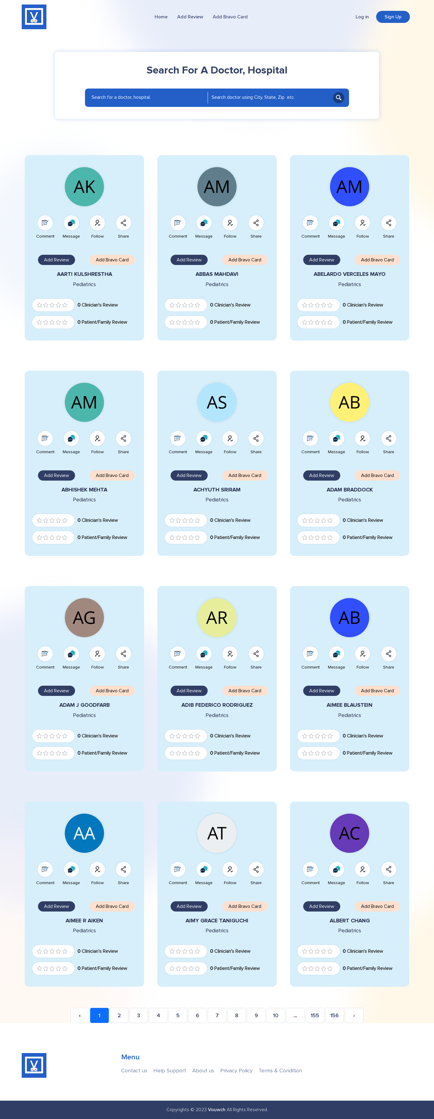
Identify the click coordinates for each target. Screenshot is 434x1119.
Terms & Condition (280, 1071)
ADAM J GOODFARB (84, 705)
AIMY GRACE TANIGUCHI (217, 921)
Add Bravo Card (230, 17)
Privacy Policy (236, 1071)
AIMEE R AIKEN (84, 921)
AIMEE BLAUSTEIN (350, 705)
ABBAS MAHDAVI (217, 274)
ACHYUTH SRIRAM (217, 490)
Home (161, 17)
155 (315, 1015)
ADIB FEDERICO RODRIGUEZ (217, 705)
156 (334, 1015)
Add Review (190, 17)
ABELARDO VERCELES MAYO (349, 274)
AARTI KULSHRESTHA (84, 274)
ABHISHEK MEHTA (84, 490)
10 (275, 1015)
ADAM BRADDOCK (350, 490)
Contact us (134, 1071)
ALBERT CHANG (350, 921)
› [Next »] (354, 1015)
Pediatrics (84, 284)
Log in (362, 17)
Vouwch (216, 1110)
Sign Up (393, 17)
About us (203, 1071)
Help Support (169, 1071)
